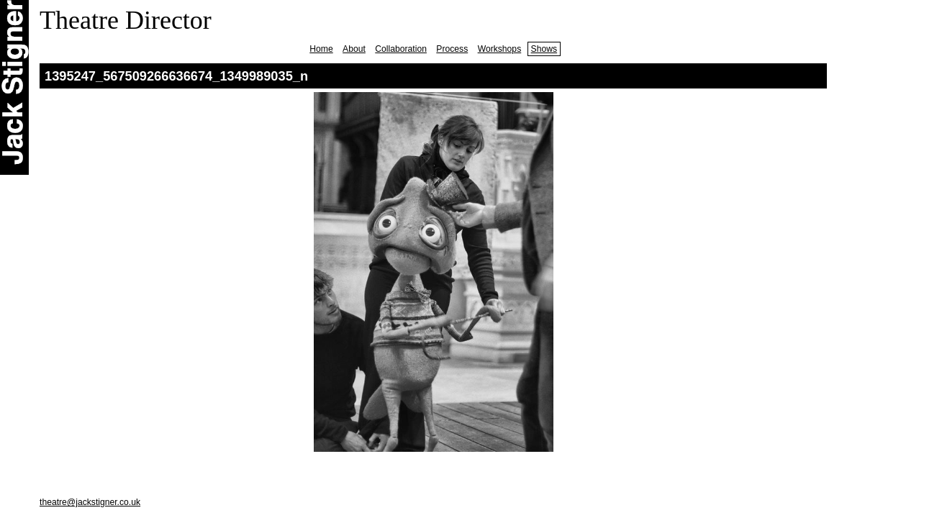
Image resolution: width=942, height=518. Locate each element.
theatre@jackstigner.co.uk (90, 502)
